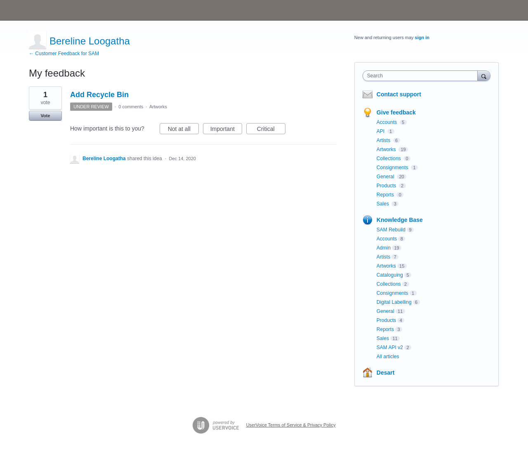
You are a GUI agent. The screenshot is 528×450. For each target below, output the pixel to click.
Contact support (399, 94)
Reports (386, 195)
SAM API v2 (390, 347)
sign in (422, 37)
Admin (384, 248)
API (381, 131)
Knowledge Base (400, 220)
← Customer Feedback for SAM (64, 53)
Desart (386, 372)
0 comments (130, 106)
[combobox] (422, 76)
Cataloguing (390, 275)
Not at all (183, 130)
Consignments (393, 167)
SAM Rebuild (391, 230)
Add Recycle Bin (99, 95)
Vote (45, 115)
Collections (389, 158)
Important (226, 130)
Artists (384, 140)
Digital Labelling (394, 302)
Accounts (387, 122)
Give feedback (396, 112)
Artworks (158, 106)
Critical (271, 130)
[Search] (483, 75)
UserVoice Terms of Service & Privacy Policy (291, 424)
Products (387, 186)
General (386, 177)
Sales (383, 204)
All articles (388, 356)
